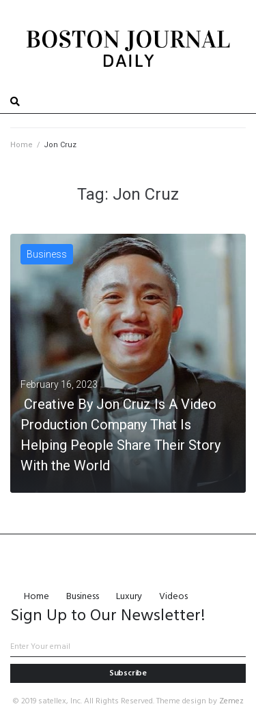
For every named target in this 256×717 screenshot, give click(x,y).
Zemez (231, 701)
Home (21, 144)
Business (47, 254)
